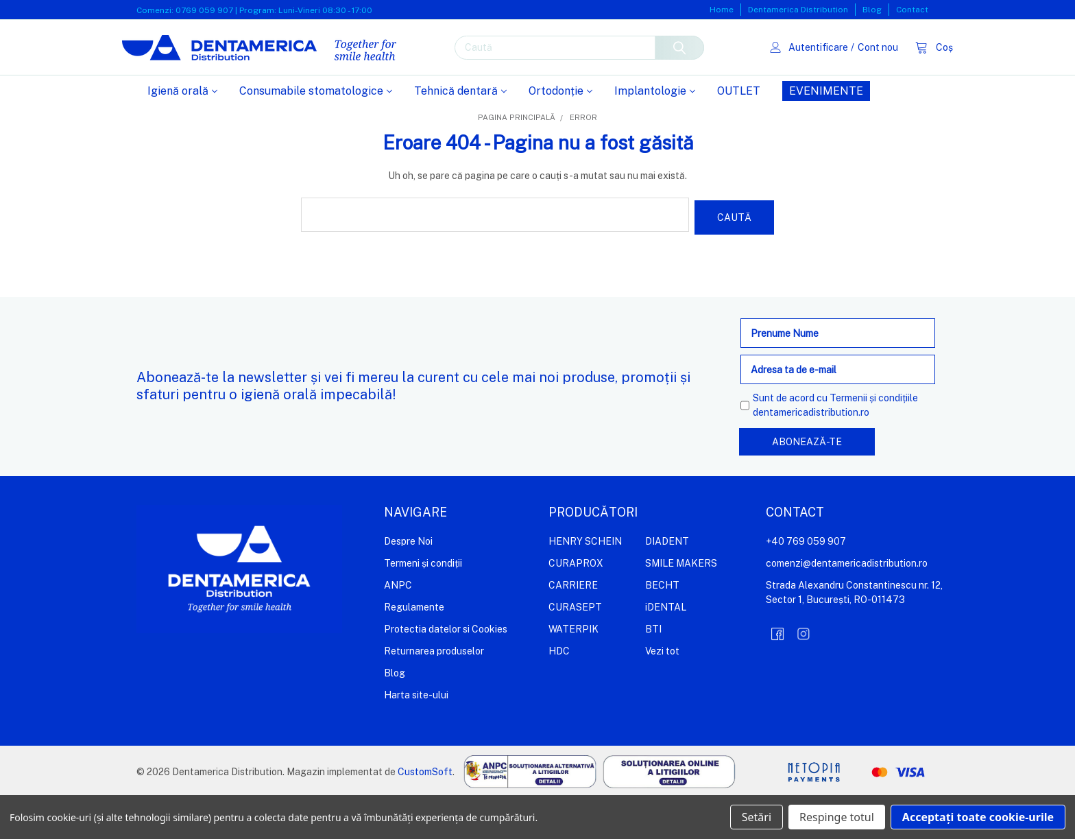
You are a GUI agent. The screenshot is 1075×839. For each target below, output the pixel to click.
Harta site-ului (416, 736)
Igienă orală (182, 134)
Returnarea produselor (434, 692)
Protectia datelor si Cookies (445, 670)
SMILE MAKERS (681, 604)
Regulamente (414, 648)
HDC (559, 692)
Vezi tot (662, 692)
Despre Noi (408, 582)
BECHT (662, 626)
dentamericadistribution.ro (811, 453)
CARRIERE (573, 626)
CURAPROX (575, 604)
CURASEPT (575, 648)
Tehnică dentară (460, 134)
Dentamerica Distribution (798, 9)
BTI (653, 670)
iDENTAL (665, 648)
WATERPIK (573, 670)
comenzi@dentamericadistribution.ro (847, 604)
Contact (912, 9)
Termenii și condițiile (874, 439)
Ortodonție (560, 134)
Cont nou (863, 68)
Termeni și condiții (423, 604)
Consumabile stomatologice (315, 134)
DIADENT (667, 582)
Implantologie (654, 134)
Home (722, 9)
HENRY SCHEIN (585, 582)
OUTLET (738, 134)
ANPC (398, 626)
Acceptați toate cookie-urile (978, 817)
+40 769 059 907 (806, 582)
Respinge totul (836, 817)
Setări (756, 817)
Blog (872, 9)
